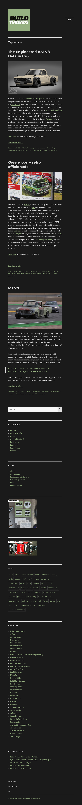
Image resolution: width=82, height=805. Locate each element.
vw (34, 605)
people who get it (22, 150)
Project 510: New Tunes (20, 766)
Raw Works (14, 704)
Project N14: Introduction (20, 769)
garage (36, 583)
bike (11, 575)
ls (18, 588)
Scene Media (15, 710)
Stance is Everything (18, 719)
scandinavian (14, 601)
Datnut (13, 652)
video (16, 605)
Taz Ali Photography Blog (20, 725)
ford (29, 583)
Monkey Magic (16, 687)
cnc (39, 148)
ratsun (31, 150)
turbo (52, 601)
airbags (32, 271)
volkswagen (26, 605)
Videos (13, 451)
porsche (20, 597)
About (12, 471)
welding (41, 605)
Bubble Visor (15, 643)
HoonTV (13, 675)
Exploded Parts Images (19, 477)
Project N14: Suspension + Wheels (24, 757)
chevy (54, 575)
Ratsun (27, 204)
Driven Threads (16, 657)
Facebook (28, 98)
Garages (13, 436)
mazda (10, 394)
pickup (24, 394)
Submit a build (16, 486)
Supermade (15, 722)
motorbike (52, 588)
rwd (51, 597)
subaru (25, 601)
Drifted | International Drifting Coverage (27, 655)
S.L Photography (17, 707)
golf (42, 583)
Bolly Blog (14, 640)
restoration (42, 597)
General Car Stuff (17, 439)
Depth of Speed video (43, 240)
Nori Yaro (14, 693)
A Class (13, 634)
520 (33, 392)
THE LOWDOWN (17, 731)
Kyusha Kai (15, 684)
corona (55, 271)
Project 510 (14, 442)
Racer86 (13, 701)
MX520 (14, 288)
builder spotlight (46, 271)
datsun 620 (50, 148)
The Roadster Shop (54, 110)
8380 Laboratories (17, 631)
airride (38, 271)
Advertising (15, 474)
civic (11, 579)
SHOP (12, 483)
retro (43, 274)
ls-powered (26, 588)
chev (37, 575)
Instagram (39, 98)
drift (30, 579)
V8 (10, 605)
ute (33, 394)
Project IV (14, 445)
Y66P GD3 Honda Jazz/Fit (20, 763)
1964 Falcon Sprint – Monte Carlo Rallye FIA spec (30, 760)
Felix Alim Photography (20, 666)
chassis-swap (39, 392)
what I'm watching (17, 610)
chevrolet (46, 575)
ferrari (22, 583)
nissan (29, 592)
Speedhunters (16, 716)
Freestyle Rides (16, 669)
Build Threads (28, 148)
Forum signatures (17, 480)
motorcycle (13, 592)
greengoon (28, 274)
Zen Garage (15, 737)
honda (49, 583)
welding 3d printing (40, 150)
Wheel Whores (16, 734)
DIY (15, 274)
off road (38, 592)
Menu (69, 20)
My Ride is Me (16, 690)
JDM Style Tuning (17, 681)
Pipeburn (14, 696)
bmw (17, 575)
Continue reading (15, 142)
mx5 (19, 394)
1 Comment (53, 150)
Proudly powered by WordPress (29, 799)
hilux (34, 274)
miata (16, 394)
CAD (36, 148)
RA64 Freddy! (16, 698)
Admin (13, 430)
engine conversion (42, 579)
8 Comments (40, 394)
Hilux (59, 234)
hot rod (12, 588)
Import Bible (15, 678)
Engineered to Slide (18, 663)
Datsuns (17, 231)
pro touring (31, 597)
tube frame (43, 601)
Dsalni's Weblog (17, 660)
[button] (41, 792)
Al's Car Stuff (15, 637)
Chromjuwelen (16, 646)
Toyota (19, 234)
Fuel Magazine (16, 672)
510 (33, 207)
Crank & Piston (16, 649)
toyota (48, 274)
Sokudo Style (15, 713)
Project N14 (15, 448)
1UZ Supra (15, 104)
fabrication (12, 150)
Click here (12, 137)
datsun (43, 148)
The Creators (15, 728)
